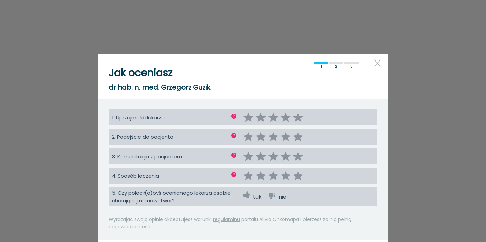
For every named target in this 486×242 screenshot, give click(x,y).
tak (257, 197)
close (377, 63)
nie (282, 197)
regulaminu (226, 219)
